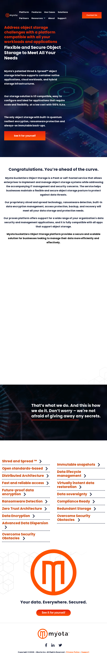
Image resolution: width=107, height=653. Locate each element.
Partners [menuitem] (24, 18)
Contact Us (92, 15)
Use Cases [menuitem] (49, 12)
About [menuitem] (51, 18)
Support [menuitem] (62, 18)
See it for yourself (25, 135)
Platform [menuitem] (24, 12)
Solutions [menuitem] (63, 12)
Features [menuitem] (36, 12)
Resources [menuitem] (37, 18)
